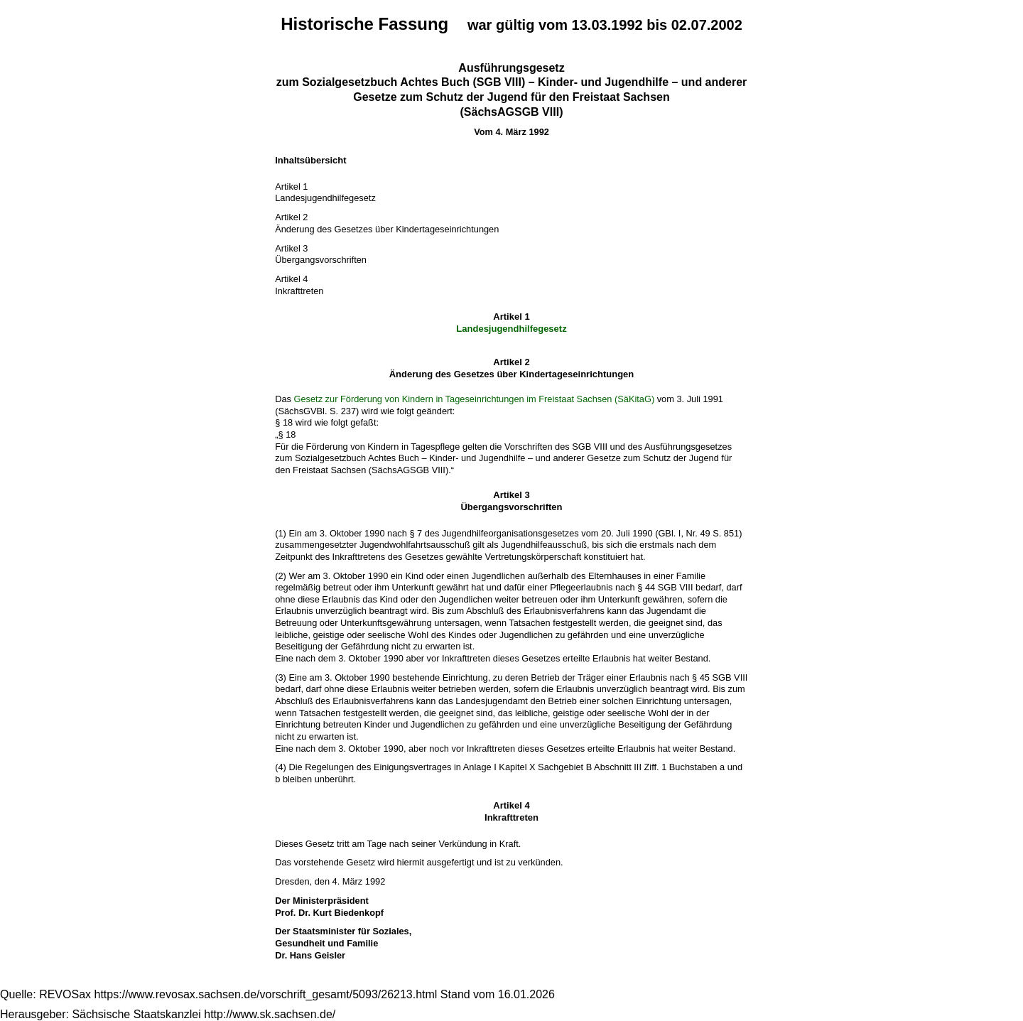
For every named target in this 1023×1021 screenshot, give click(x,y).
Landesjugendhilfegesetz (511, 328)
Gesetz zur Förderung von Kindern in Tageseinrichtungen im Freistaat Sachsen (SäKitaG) (474, 399)
